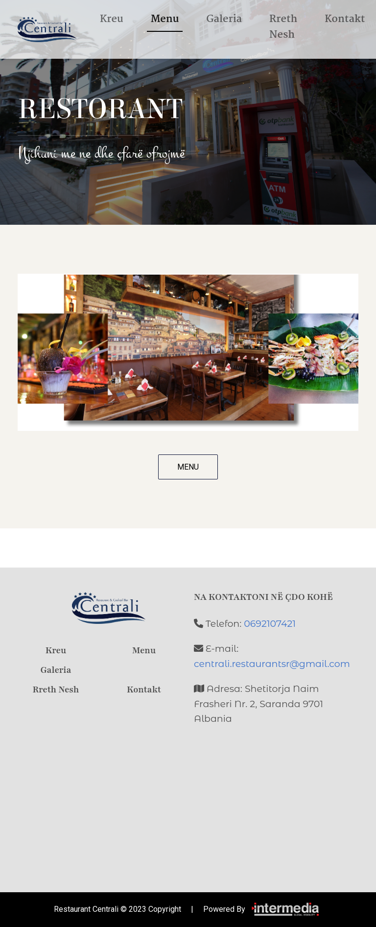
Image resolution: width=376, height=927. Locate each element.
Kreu (111, 19)
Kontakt (345, 19)
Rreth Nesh (283, 27)
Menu (165, 19)
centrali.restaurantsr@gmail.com (272, 663)
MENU (188, 467)
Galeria (224, 19)
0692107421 (270, 623)
